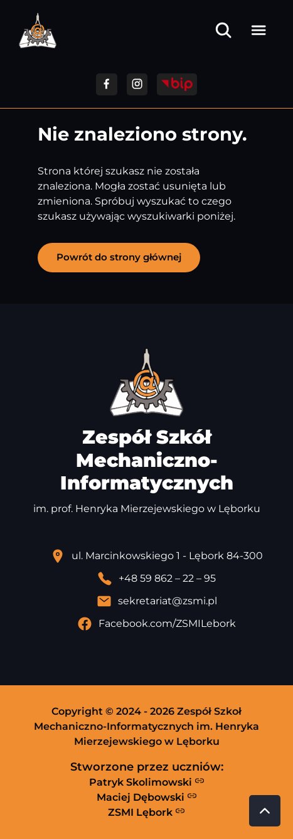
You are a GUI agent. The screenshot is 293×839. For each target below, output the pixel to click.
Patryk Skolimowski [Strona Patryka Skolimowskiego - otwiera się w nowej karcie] (147, 782)
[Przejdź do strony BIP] (177, 84)
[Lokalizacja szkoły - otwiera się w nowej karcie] (156, 556)
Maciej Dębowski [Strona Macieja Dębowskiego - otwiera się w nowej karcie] (147, 797)
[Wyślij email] (156, 601)
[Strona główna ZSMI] (37, 30)
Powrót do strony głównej (118, 257)
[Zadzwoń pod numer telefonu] (156, 578)
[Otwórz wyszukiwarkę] (223, 30)
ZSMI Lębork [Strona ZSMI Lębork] (146, 812)
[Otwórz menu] (258, 30)
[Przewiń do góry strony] (264, 810)
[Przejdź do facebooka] (106, 84)
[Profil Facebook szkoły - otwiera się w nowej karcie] (156, 623)
